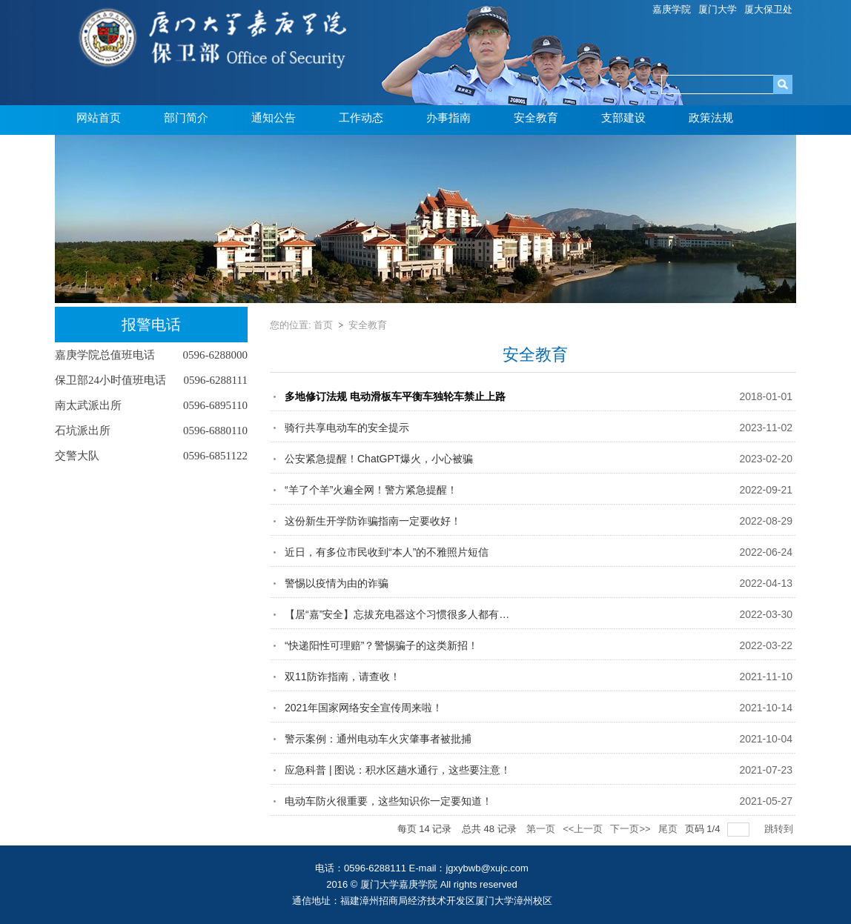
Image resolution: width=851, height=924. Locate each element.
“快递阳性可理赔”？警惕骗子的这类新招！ (381, 645)
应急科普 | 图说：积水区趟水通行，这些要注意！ (398, 770)
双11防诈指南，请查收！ (342, 676)
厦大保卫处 (768, 9)
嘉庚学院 (671, 9)
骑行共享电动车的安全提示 (347, 427)
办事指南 (448, 118)
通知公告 (273, 118)
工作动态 (361, 118)
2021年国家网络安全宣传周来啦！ (364, 708)
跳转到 (780, 828)
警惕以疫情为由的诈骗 (336, 583)
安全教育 (536, 118)
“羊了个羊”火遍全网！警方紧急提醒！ (371, 490)
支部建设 (623, 118)
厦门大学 (717, 9)
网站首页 (98, 118)
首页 (323, 324)
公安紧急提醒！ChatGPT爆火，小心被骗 (379, 459)
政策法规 (711, 118)
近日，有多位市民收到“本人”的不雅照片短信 (387, 552)
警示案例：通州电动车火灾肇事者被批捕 (378, 739)
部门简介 (186, 118)
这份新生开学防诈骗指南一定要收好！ (373, 521)
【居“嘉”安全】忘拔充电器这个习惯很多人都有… (397, 614)
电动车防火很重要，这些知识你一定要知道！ (388, 801)
